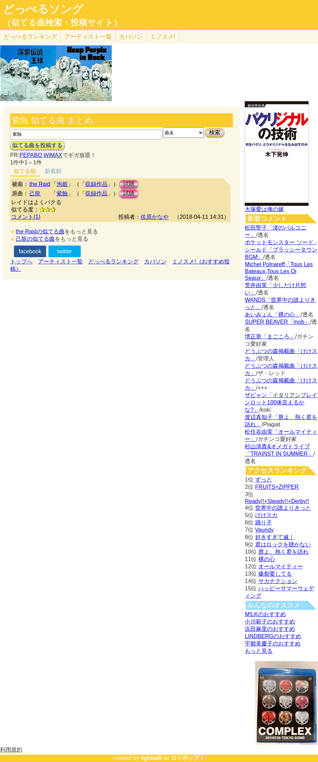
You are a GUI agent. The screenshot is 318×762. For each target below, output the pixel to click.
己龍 (34, 193)
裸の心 (266, 559)
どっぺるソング (43, 9)
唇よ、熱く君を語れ (283, 552)
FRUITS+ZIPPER (277, 487)
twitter (64, 251)
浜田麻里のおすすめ (270, 629)
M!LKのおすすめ (265, 614)
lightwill (151, 758)
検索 (214, 132)
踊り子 (263, 522)
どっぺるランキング (113, 261)
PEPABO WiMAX (41, 155)
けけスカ (266, 515)
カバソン (131, 36)
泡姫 (62, 184)
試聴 (128, 184)
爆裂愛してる (275, 574)
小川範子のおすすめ (270, 622)
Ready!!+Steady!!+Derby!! (277, 501)
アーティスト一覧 (60, 261)
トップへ (21, 261)
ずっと (263, 480)
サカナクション (277, 581)
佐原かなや (155, 217)
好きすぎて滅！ (274, 537)
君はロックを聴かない (283, 544)
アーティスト (88, 36)
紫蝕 (62, 193)
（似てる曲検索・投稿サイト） (62, 22)
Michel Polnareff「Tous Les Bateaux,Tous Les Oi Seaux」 (278, 271)
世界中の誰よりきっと (283, 508)
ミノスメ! (163, 36)
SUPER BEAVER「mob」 (277, 322)
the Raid (39, 184)
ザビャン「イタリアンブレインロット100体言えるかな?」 (281, 402)
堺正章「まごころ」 (270, 336)
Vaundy (264, 530)
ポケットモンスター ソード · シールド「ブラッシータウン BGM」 (281, 249)
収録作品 (96, 184)
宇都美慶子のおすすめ (273, 644)
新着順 (53, 171)
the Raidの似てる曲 (40, 231)
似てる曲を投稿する (37, 145)
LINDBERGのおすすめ (273, 636)
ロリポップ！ (188, 758)
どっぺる (30, 36)
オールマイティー (280, 566)
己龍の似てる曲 (35, 239)
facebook (30, 251)
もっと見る (259, 651)
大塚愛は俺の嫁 (264, 209)
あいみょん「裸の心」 (273, 315)
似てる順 (25, 171)
